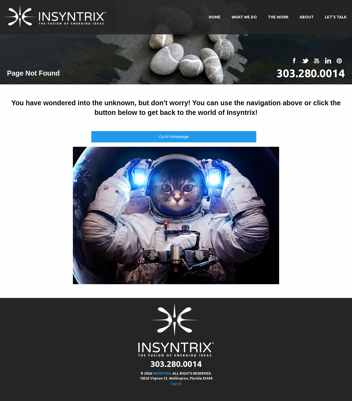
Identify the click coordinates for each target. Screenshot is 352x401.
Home (215, 17)
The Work (278, 17)
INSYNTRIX (162, 373)
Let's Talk (335, 17)
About (306, 17)
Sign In (176, 383)
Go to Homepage (174, 136)
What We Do (244, 17)
